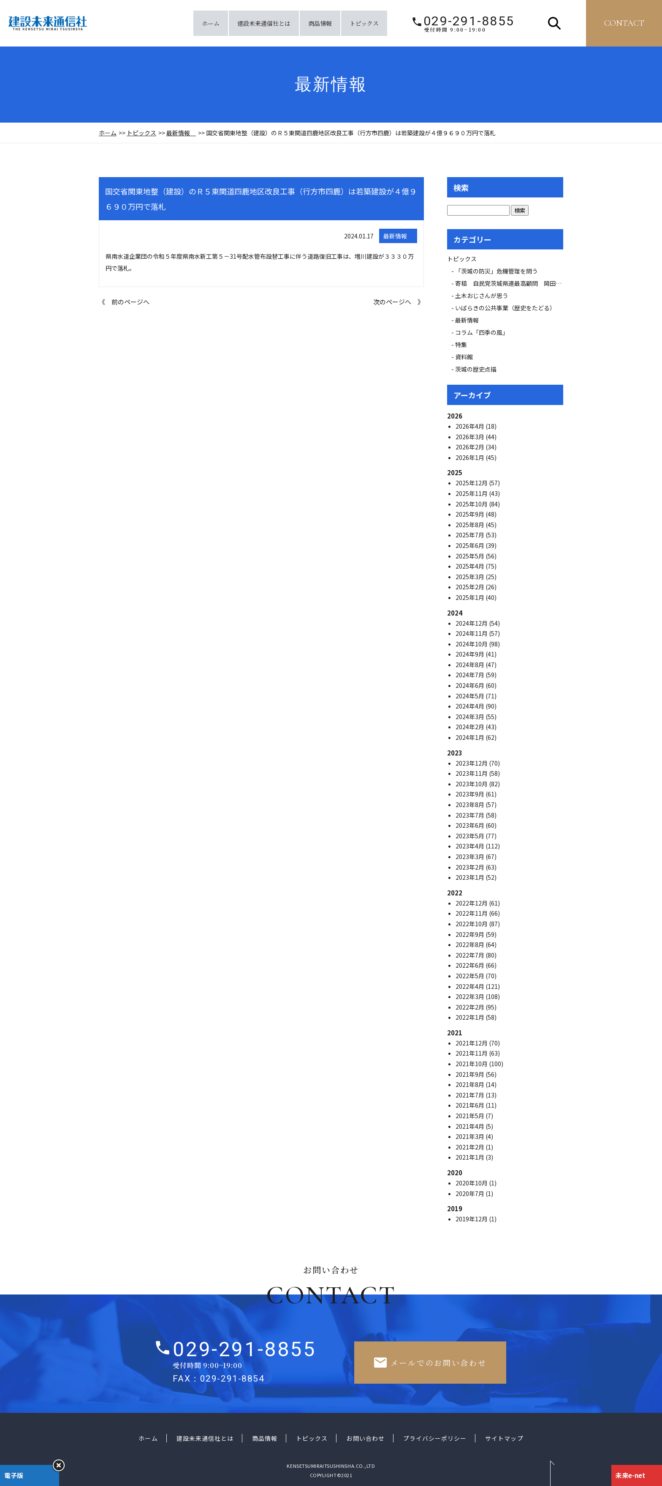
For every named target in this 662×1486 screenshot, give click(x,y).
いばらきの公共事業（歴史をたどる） (505, 308)
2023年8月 (471, 804)
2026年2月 (471, 447)
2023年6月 (471, 825)
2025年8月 (471, 524)
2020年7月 (471, 1193)
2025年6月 (471, 545)
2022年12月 (472, 903)
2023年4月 (471, 846)
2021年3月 (471, 1136)
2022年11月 (472, 913)
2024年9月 (471, 654)
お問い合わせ (365, 1438)
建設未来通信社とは (263, 23)
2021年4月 (471, 1126)
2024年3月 (471, 716)
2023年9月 (471, 794)
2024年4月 (471, 706)
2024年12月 (472, 623)
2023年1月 (471, 877)
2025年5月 (471, 556)
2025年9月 (471, 514)
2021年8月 (471, 1084)
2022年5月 (471, 976)
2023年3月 (471, 856)
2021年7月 (471, 1095)
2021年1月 (471, 1157)
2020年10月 (472, 1183)
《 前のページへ (124, 301)
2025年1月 (471, 597)
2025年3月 (471, 576)
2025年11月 (472, 493)
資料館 (464, 357)
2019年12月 (472, 1219)
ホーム (211, 23)
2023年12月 (472, 763)
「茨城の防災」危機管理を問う (496, 271)
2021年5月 (471, 1115)
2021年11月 (472, 1053)
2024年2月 (471, 726)
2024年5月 (471, 696)
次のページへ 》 (398, 301)
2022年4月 (471, 986)
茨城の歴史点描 (475, 369)
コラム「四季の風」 (481, 332)
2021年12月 (472, 1043)
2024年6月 (471, 685)
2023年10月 (472, 784)
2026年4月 (471, 426)
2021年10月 (472, 1063)
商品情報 (320, 23)
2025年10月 (472, 504)
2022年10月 (472, 924)
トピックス (364, 23)
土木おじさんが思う (481, 295)
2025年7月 (471, 535)
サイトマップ (504, 1438)
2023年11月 (472, 773)
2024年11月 (472, 633)
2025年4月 (471, 566)
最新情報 (181, 133)
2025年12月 (472, 483)
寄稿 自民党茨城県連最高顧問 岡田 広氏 (517, 283)
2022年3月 (471, 996)
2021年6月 (471, 1105)
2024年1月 (471, 737)
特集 (461, 344)
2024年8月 (471, 664)
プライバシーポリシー (435, 1438)
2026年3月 (471, 436)
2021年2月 (471, 1147)
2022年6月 (471, 965)
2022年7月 (471, 955)
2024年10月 (472, 644)
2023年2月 (471, 867)
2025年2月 (471, 587)
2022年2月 (471, 1007)
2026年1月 (471, 457)
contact (624, 23)
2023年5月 (471, 836)
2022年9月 (471, 934)
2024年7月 (471, 674)
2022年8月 (471, 944)
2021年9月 (471, 1074)
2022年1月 (471, 1017)
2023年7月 (471, 815)
